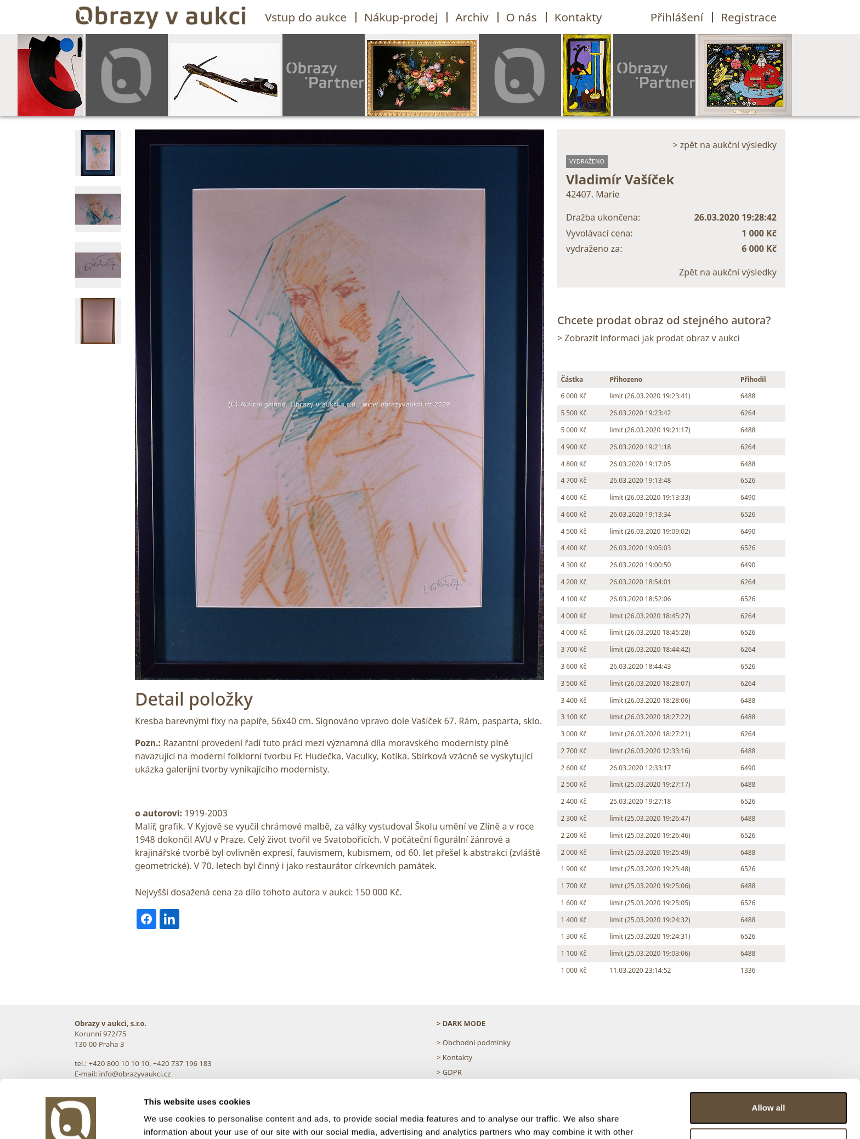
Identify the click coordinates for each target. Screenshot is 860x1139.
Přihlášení (676, 17)
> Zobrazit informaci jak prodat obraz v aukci (648, 338)
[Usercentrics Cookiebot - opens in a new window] (71, 1117)
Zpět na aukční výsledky (728, 272)
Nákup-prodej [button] (401, 17)
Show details (169, 1117)
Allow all (768, 1050)
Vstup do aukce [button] (306, 17)
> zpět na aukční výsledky (724, 145)
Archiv (471, 17)
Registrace (749, 17)
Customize (769, 1085)
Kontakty (578, 17)
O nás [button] (521, 17)
